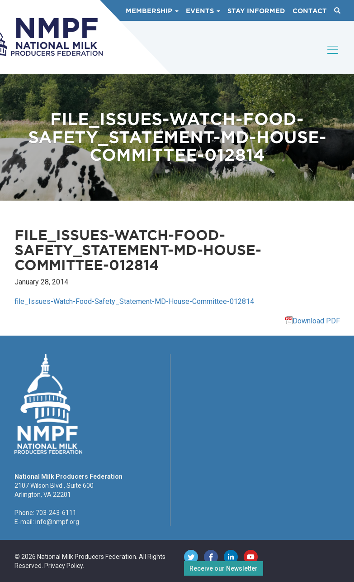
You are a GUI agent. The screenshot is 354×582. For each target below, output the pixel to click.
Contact (310, 10)
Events (203, 10)
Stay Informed (256, 10)
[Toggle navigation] (333, 57)
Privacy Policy (63, 565)
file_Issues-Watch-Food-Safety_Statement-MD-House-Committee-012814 (134, 301)
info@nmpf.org (57, 521)
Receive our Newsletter (223, 568)
